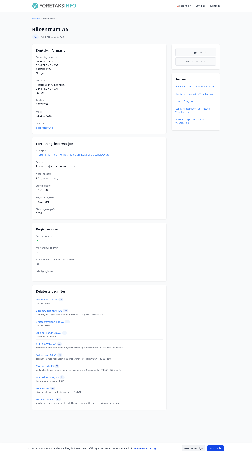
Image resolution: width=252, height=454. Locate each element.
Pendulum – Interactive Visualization (195, 86)
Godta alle (215, 448)
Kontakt (215, 6)
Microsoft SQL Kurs (186, 101)
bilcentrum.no (44, 128)
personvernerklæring (144, 448)
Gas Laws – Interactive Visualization (194, 93)
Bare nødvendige (193, 448)
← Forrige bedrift (195, 52)
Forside (36, 18)
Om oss (200, 6)
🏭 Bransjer (183, 6)
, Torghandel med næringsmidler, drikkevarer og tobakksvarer (73, 154)
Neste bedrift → (196, 61)
